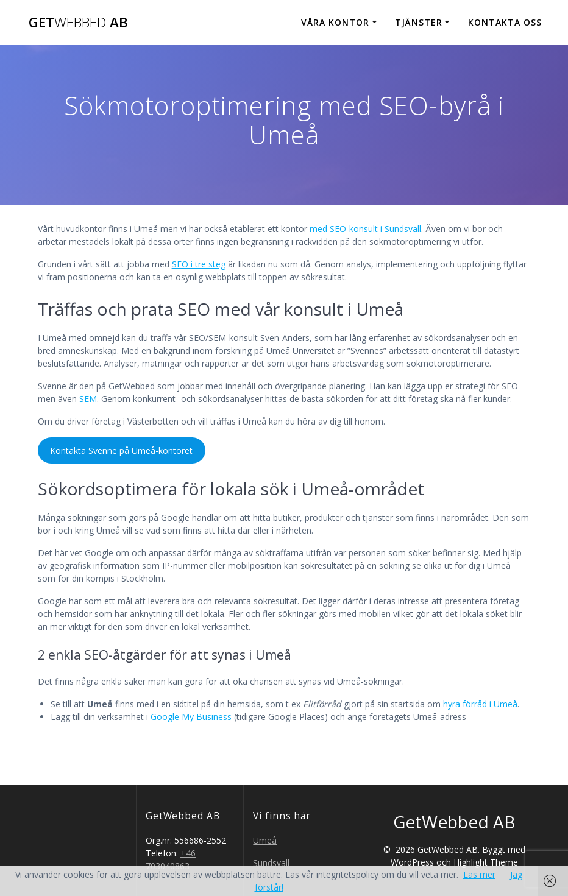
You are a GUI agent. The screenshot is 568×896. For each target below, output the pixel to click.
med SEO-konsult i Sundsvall (365, 229)
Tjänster (418, 22)
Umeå (265, 840)
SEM (88, 398)
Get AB (78, 22)
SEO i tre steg (198, 264)
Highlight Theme (485, 862)
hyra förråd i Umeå (480, 704)
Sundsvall (271, 863)
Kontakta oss (505, 22)
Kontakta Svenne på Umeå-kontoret (121, 450)
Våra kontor (335, 22)
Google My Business (191, 716)
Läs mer (479, 874)
